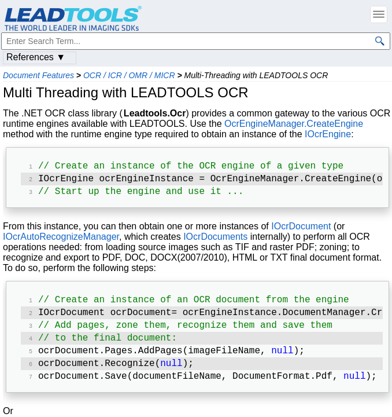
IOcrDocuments (215, 240)
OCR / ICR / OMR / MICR (129, 75)
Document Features (38, 75)
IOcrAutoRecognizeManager (61, 240)
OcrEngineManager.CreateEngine (293, 124)
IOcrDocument (301, 230)
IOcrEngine (328, 134)
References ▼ (35, 57)
